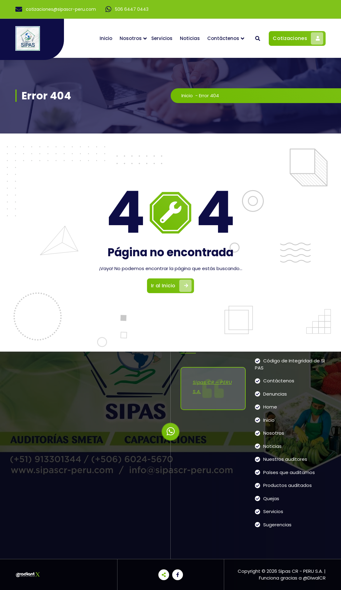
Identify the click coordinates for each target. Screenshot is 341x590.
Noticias (190, 38)
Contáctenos (223, 38)
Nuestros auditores (285, 459)
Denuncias (275, 394)
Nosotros (131, 38)
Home (270, 407)
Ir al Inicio (171, 286)
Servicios (161, 38)
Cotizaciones (298, 38)
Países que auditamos (289, 472)
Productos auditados (287, 485)
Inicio (106, 38)
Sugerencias (277, 524)
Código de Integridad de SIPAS (290, 364)
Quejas (271, 498)
